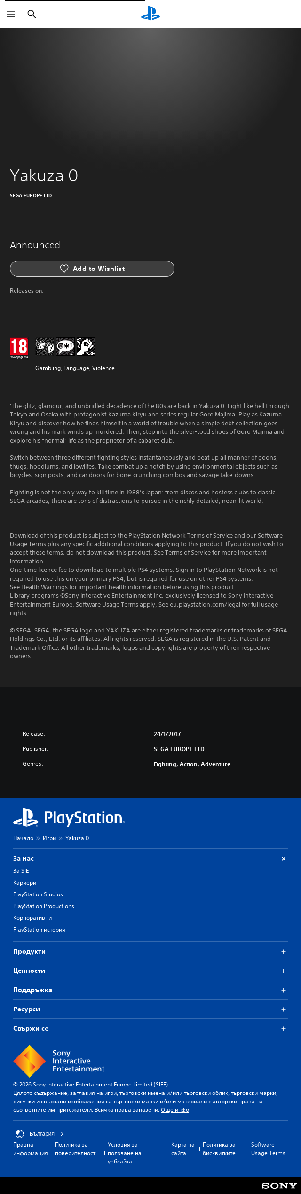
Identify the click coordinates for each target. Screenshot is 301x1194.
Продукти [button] (150, 951)
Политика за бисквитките (219, 1148)
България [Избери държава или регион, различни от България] (39, 1133)
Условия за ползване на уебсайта (125, 1152)
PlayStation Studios (38, 894)
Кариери (24, 882)
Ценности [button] (150, 970)
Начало (23, 838)
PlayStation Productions (43, 906)
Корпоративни (32, 918)
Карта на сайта (183, 1148)
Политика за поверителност (75, 1148)
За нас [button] (150, 858)
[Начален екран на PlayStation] (150, 14)
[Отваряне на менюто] (10, 14)
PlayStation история (39, 929)
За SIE (21, 871)
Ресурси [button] (150, 1009)
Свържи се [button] (150, 1028)
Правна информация (30, 1148)
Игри (49, 838)
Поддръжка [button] (150, 990)
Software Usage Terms (268, 1148)
